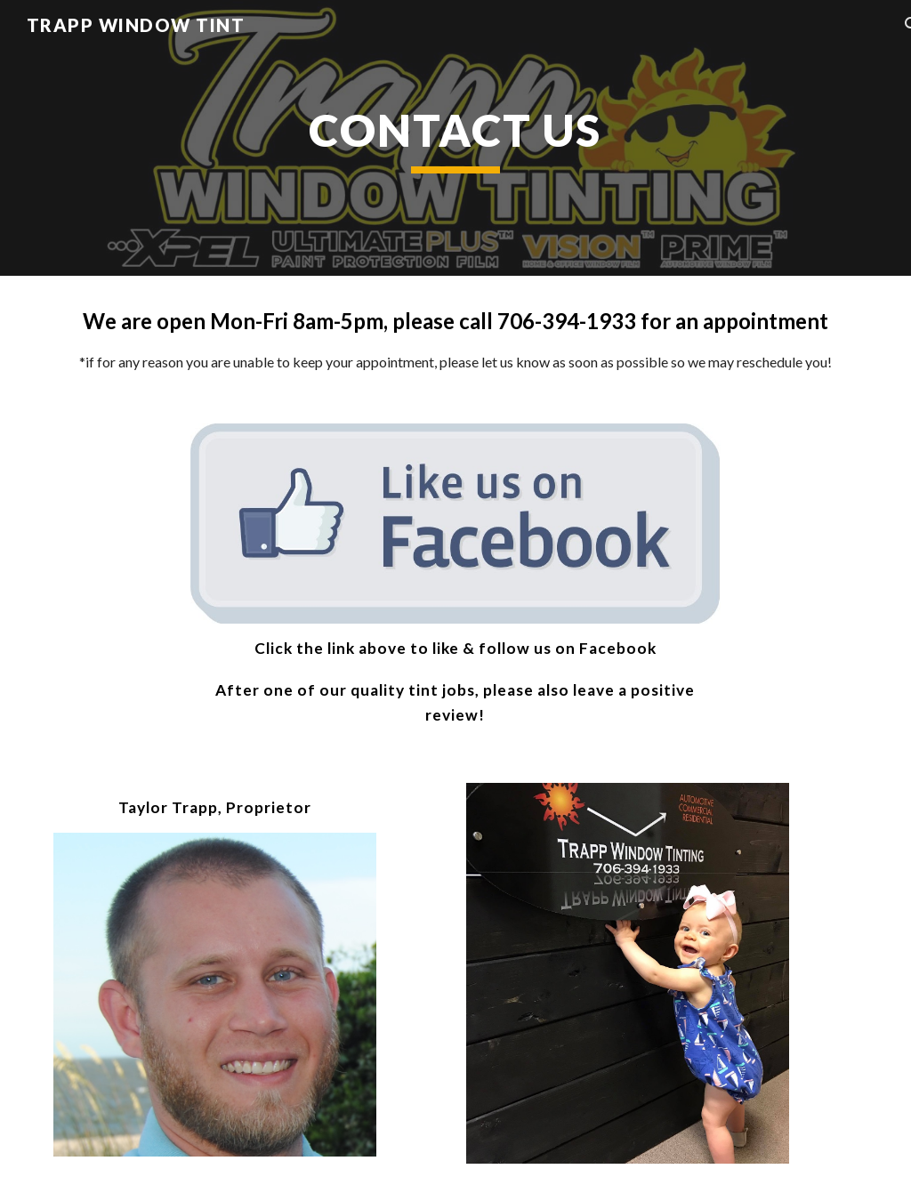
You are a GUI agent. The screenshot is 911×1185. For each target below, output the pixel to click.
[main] (455, 138)
